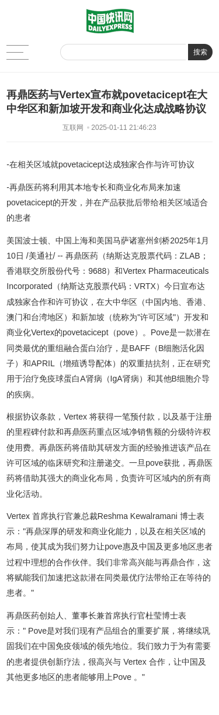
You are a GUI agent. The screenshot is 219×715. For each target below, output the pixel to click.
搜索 (200, 52)
